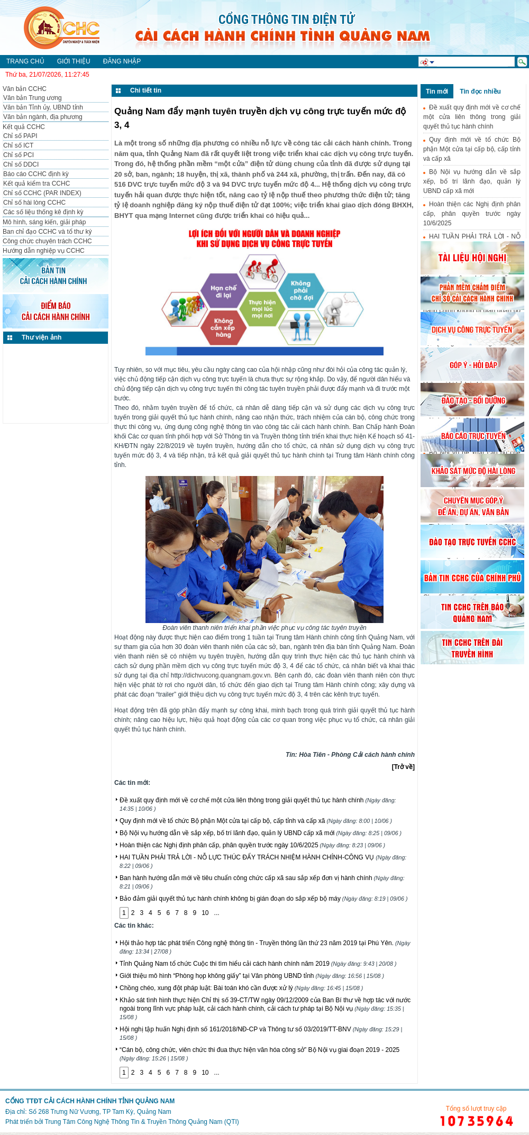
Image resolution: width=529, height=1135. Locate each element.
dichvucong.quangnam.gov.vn (229, 675)
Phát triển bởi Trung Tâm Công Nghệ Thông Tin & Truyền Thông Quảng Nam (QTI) (122, 1121)
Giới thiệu (73, 61)
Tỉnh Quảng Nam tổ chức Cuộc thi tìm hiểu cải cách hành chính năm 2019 (258, 963)
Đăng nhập (122, 61)
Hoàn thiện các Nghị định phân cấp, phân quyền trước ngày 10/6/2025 (252, 845)
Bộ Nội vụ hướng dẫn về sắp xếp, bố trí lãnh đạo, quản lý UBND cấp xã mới (261, 833)
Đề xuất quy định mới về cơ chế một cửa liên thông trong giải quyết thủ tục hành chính (472, 117)
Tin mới (437, 91)
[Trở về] (403, 767)
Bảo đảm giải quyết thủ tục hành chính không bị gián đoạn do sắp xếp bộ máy (263, 898)
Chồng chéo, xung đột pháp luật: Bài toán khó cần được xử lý (241, 988)
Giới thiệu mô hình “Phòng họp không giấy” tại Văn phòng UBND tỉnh (252, 976)
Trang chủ (25, 61)
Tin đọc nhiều (480, 91)
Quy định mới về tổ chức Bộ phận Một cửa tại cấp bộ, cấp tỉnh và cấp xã (256, 821)
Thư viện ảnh (41, 337)
